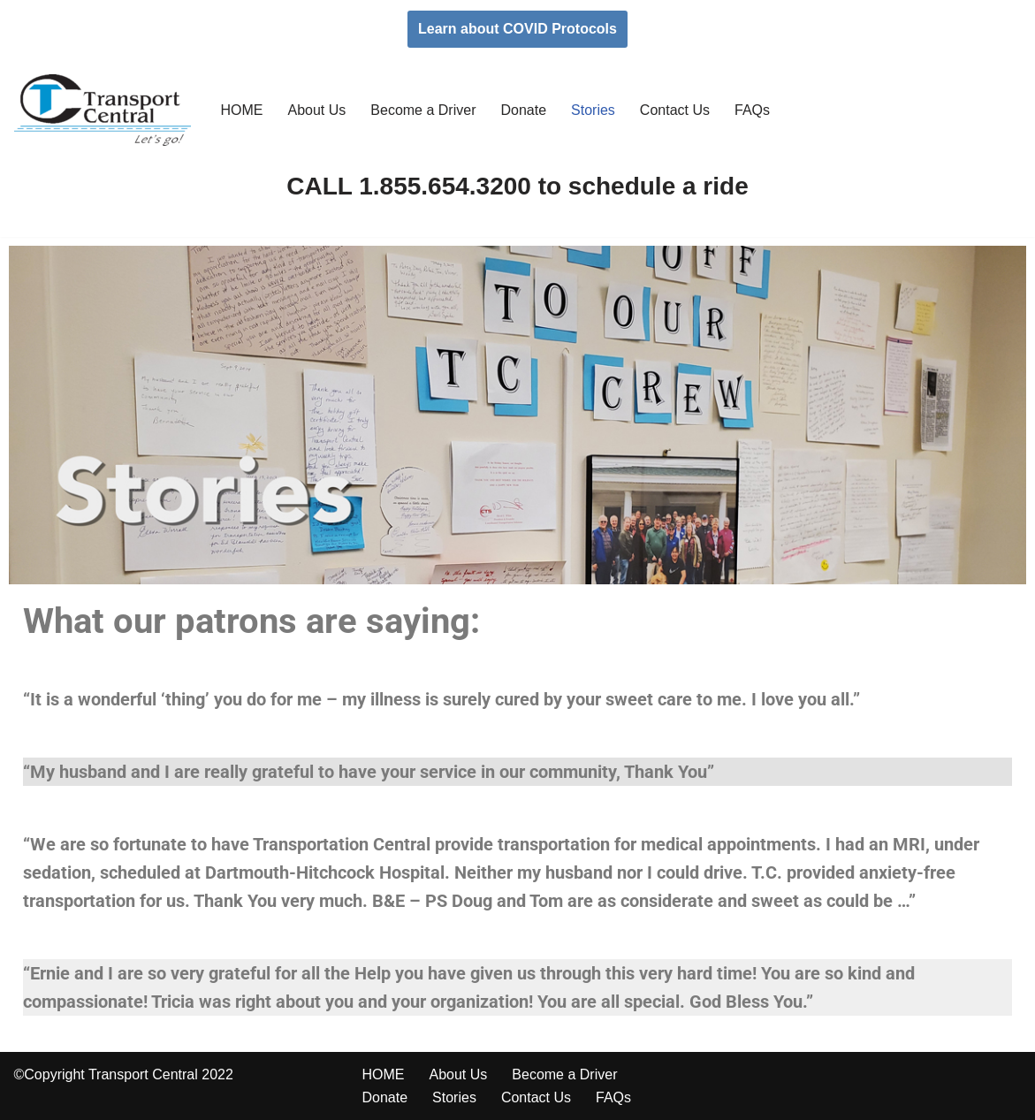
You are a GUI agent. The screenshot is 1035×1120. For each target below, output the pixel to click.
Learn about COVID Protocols (517, 28)
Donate (523, 110)
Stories (593, 110)
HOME (242, 110)
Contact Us (675, 110)
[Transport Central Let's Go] (102, 110)
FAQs (752, 110)
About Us (317, 110)
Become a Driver (423, 110)
